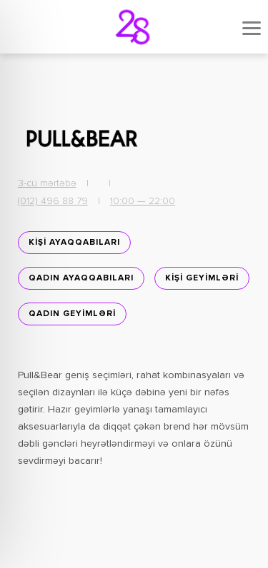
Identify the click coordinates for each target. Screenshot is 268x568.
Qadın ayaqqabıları (81, 278)
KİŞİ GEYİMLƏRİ (202, 278)
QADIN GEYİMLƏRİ (72, 314)
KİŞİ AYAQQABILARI (74, 242)
